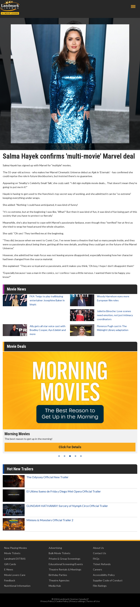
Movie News (16, 289)
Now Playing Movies (15, 547)
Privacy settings (77, 601)
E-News (8, 569)
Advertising (55, 547)
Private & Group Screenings (64, 558)
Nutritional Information (17, 585)
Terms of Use (93, 601)
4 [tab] (75, 456)
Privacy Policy (47, 601)
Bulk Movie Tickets (59, 553)
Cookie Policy (61, 601)
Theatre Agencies (59, 580)
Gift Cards (10, 564)
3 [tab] (70, 456)
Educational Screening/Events (66, 564)
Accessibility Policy (104, 574)
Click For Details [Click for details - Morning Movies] (70, 447)
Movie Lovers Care (14, 574)
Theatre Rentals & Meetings (65, 569)
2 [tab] (64, 456)
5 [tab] (81, 456)
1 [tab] (59, 456)
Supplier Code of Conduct (107, 580)
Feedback (9, 580)
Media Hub (55, 585)
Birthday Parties (58, 574)
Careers (97, 569)
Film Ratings (100, 585)
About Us (98, 547)
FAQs (96, 558)
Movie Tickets (12, 553)
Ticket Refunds (102, 564)
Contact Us (99, 553)
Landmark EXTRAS (15, 558)
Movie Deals (16, 346)
